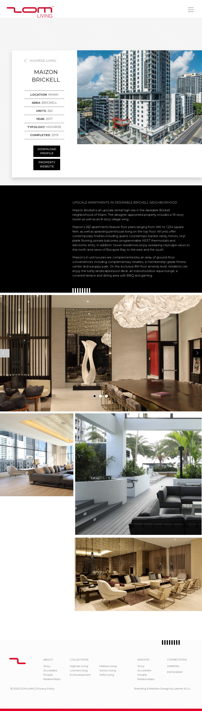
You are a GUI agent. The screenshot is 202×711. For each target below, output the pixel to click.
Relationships (51, 679)
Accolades (50, 670)
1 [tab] (94, 396)
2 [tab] (100, 396)
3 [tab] (106, 396)
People (48, 674)
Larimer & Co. (182, 688)
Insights (143, 659)
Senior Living (107, 670)
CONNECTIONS (177, 659)
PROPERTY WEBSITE (46, 164)
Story (46, 666)
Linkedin (173, 666)
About (48, 659)
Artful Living (106, 674)
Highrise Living (43, 61)
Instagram (174, 672)
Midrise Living (108, 666)
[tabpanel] (101, 353)
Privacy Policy (46, 688)
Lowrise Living (79, 670)
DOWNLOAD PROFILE (46, 151)
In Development (80, 674)
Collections (79, 659)
